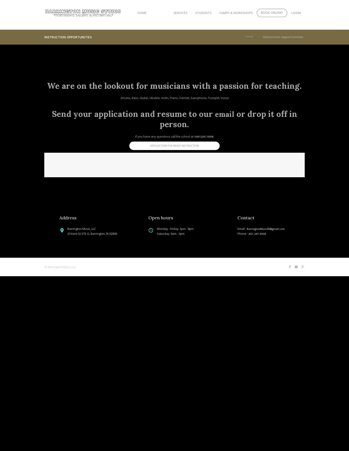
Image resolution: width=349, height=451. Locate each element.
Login (296, 13)
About (160, 13)
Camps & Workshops (236, 13)
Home (142, 13)
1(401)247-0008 (203, 136)
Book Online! (272, 12)
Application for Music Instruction (174, 147)
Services (180, 13)
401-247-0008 (257, 408)
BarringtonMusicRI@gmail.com (267, 403)
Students (203, 13)
